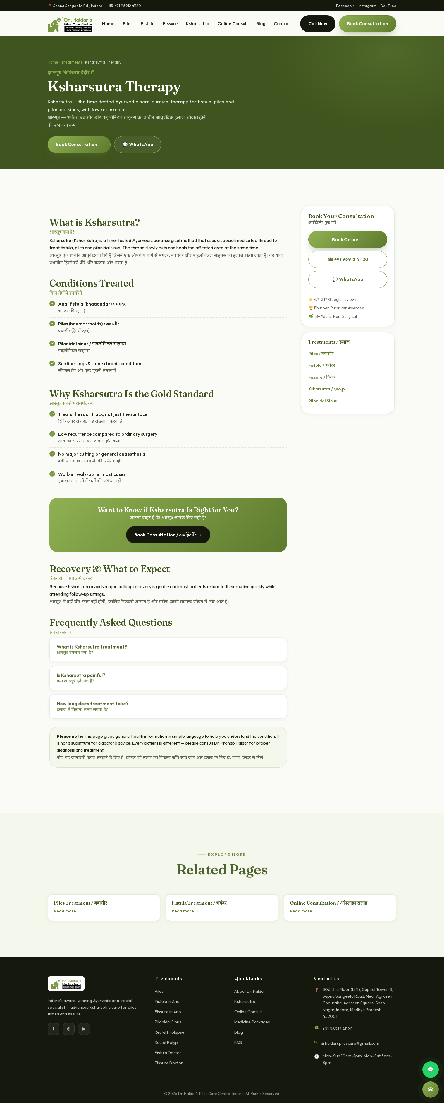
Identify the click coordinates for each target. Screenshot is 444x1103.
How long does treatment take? (93, 708)
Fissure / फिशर (321, 377)
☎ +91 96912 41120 (125, 5)
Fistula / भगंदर (321, 365)
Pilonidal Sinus (322, 401)
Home (108, 23)
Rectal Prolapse (169, 1032)
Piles (127, 23)
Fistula (148, 23)
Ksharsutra (197, 23)
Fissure (170, 23)
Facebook (345, 5)
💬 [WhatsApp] (430, 1069)
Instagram (367, 5)
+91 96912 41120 (337, 1029)
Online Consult (233, 23)
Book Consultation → (79, 144)
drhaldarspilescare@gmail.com (350, 1043)
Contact (282, 23)
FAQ (238, 1042)
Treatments (71, 62)
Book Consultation (367, 23)
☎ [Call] (430, 1089)
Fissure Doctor (169, 1063)
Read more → (67, 911)
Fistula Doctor (168, 1052)
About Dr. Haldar (249, 991)
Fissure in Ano (168, 1011)
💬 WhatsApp (137, 144)
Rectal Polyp (166, 1042)
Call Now (317, 23)
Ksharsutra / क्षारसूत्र (326, 389)
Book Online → (348, 239)
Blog (261, 23)
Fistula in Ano (167, 1001)
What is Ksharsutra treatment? (92, 651)
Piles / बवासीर (320, 353)
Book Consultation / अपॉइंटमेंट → (168, 535)
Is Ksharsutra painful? (81, 679)
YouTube (388, 5)
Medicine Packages (252, 1022)
